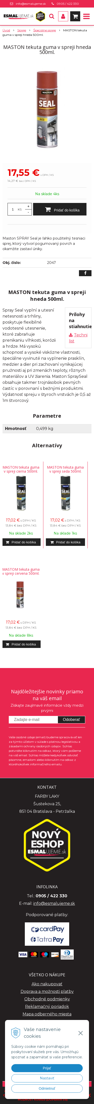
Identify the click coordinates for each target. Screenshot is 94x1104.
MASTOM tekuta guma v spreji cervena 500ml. (21, 571)
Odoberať (71, 719)
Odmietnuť (47, 1088)
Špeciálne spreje (44, 30)
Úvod (6, 30)
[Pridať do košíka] (59, 209)
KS (20, 209)
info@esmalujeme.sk (31, 4)
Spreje (21, 30)
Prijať (47, 1068)
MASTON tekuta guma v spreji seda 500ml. (65, 469)
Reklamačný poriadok (47, 1006)
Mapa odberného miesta (47, 1014)
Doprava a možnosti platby (47, 991)
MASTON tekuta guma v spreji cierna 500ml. (21, 469)
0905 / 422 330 (68, 4)
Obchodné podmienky (47, 999)
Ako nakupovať (47, 984)
